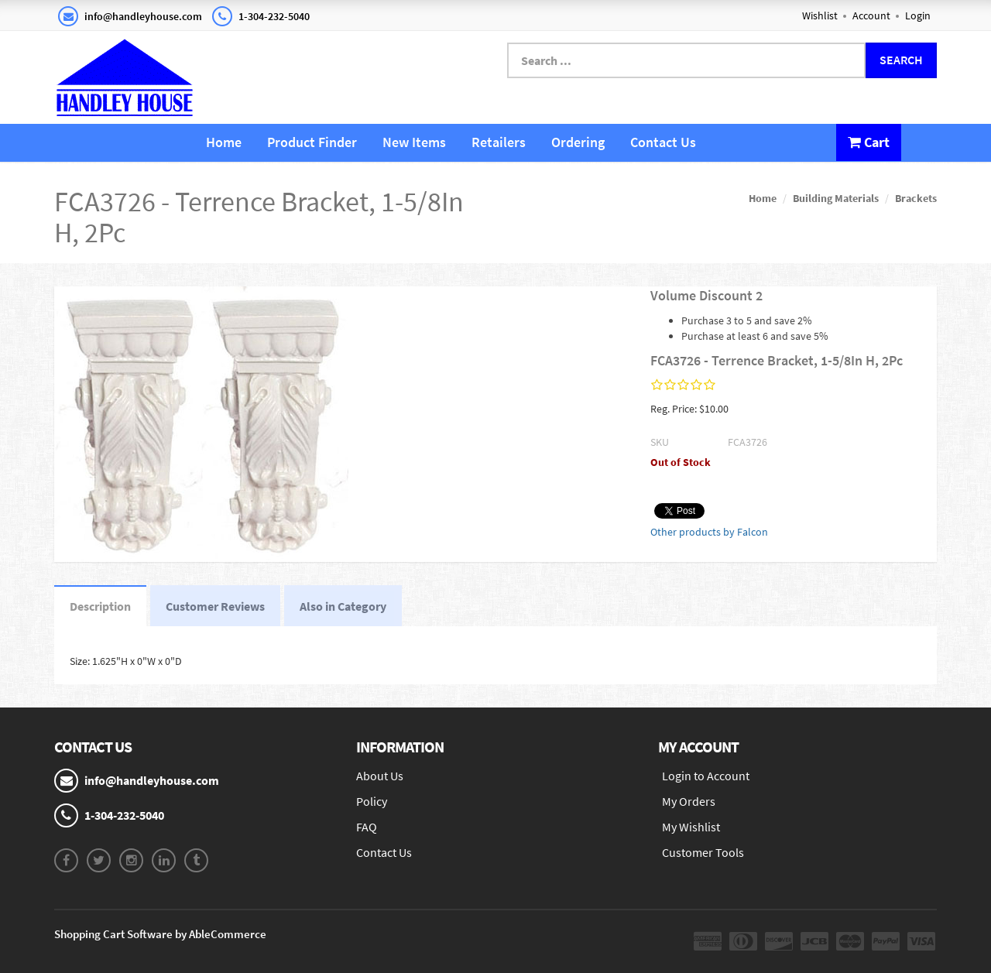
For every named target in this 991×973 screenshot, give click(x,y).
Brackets (916, 198)
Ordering (578, 142)
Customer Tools (703, 852)
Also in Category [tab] (343, 606)
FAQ (366, 826)
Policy (371, 801)
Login (918, 15)
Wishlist (820, 15)
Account (871, 15)
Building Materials (836, 198)
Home (224, 142)
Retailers (498, 142)
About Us (379, 775)
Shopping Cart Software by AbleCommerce (160, 934)
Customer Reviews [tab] (215, 606)
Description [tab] (100, 606)
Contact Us (663, 142)
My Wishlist (691, 826)
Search (901, 59)
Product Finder (312, 142)
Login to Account (705, 775)
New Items (414, 142)
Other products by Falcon (709, 532)
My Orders (688, 801)
